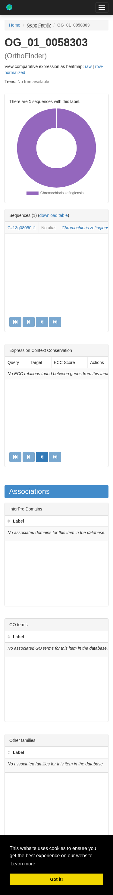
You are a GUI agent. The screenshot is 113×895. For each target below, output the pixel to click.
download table (53, 215)
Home (14, 25)
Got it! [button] (56, 879)
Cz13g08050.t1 (22, 227)
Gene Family (39, 25)
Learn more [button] (23, 863)
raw (88, 66)
